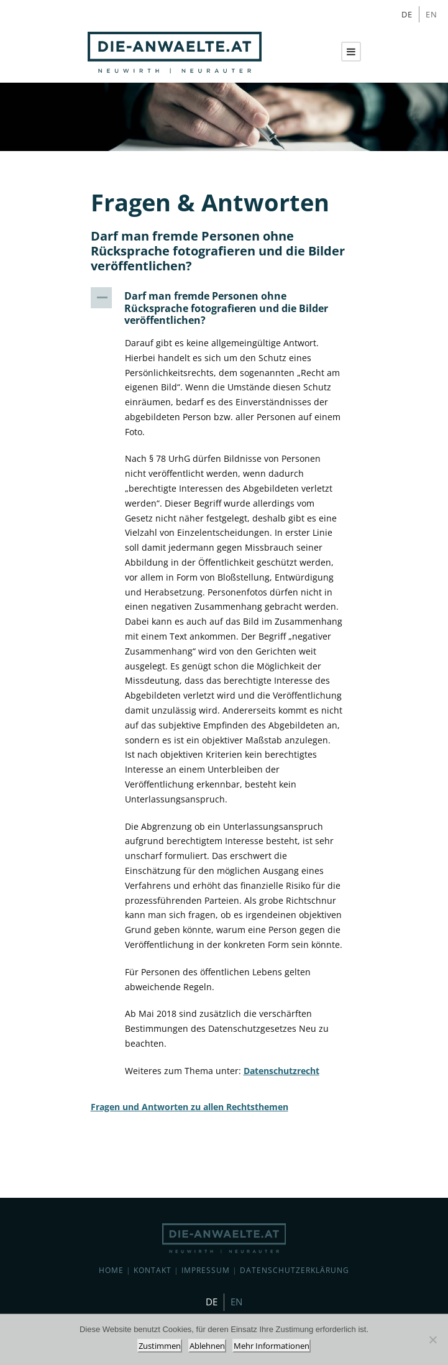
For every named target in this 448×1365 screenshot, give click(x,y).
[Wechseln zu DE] (407, 14)
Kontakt (152, 1270)
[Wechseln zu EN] (431, 14)
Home (111, 1270)
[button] (224, 308)
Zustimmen (160, 1345)
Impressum (205, 1270)
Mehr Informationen (271, 1345)
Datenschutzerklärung (294, 1270)
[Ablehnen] (432, 1339)
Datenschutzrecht (281, 1071)
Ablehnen (207, 1345)
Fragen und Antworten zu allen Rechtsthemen (189, 1107)
